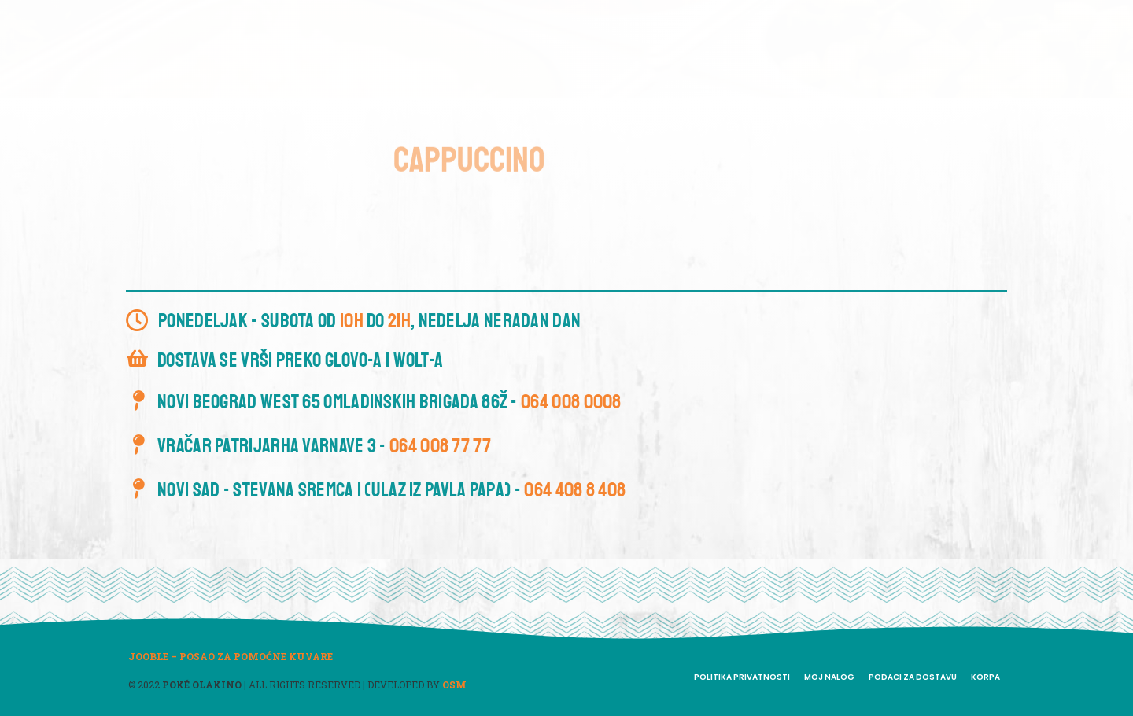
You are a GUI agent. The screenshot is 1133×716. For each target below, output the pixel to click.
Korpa (985, 677)
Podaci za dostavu (913, 677)
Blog (691, 48)
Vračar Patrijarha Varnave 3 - (324, 446)
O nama (507, 48)
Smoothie (626, 48)
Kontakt (754, 48)
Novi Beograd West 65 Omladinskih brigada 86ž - (389, 402)
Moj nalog (829, 677)
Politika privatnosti (742, 677)
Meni (564, 48)
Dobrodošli (428, 48)
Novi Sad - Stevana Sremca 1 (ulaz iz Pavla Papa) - (391, 490)
